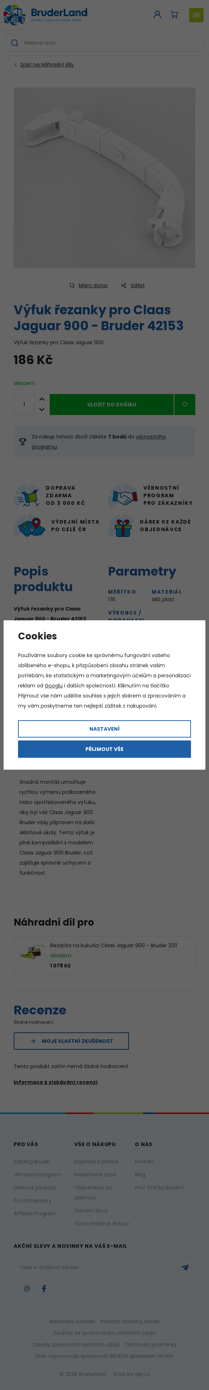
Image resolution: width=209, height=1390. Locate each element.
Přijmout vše (104, 749)
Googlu (54, 685)
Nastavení (104, 729)
